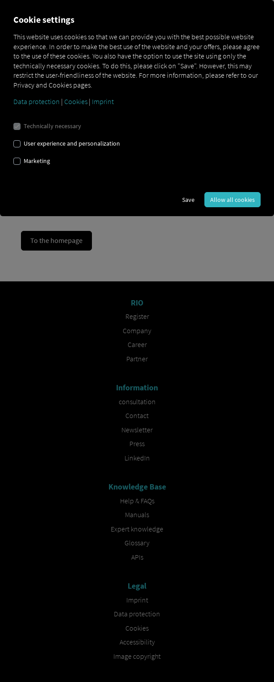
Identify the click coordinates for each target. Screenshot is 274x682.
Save (188, 200)
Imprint (103, 101)
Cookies (75, 101)
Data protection (36, 101)
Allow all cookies (232, 200)
